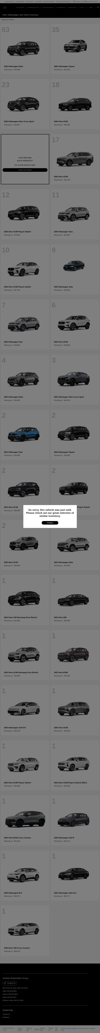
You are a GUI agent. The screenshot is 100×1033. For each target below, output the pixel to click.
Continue (50, 523)
